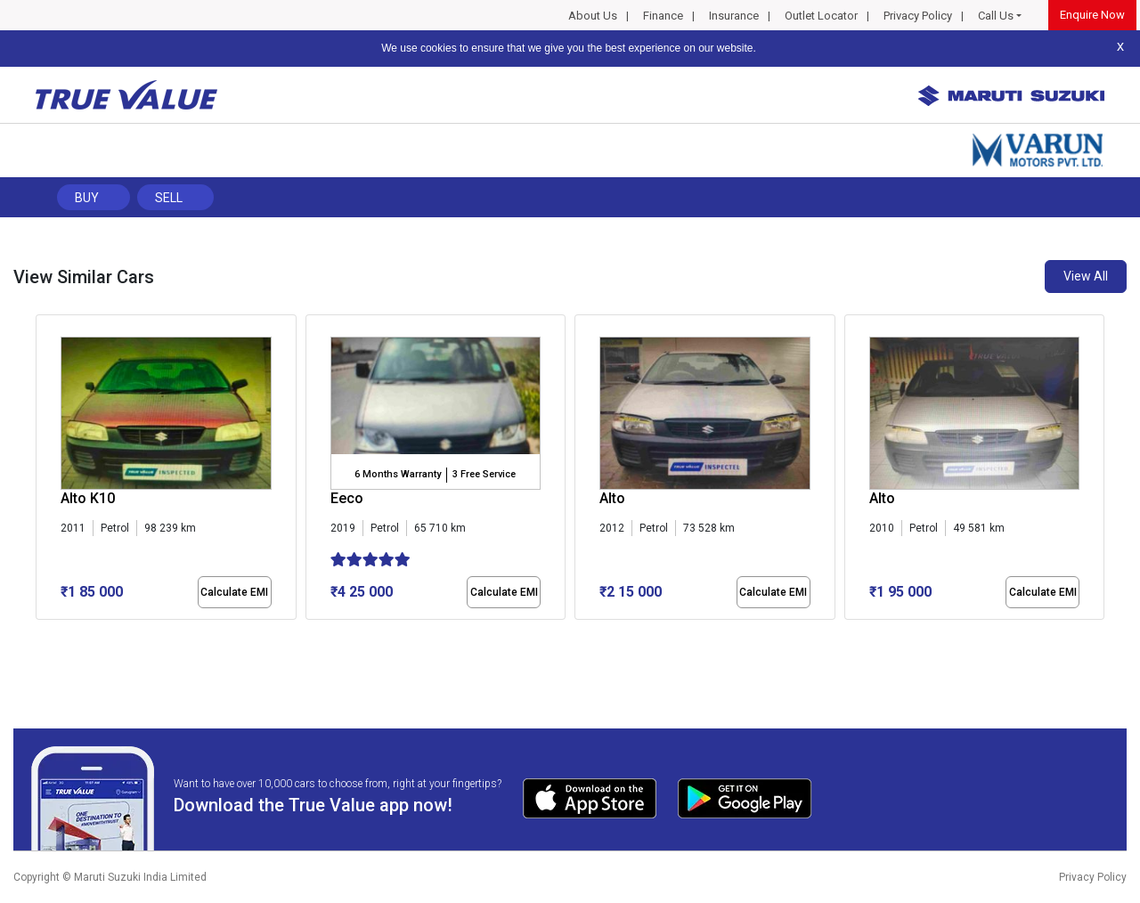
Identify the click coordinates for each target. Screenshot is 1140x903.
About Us (592, 15)
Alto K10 (88, 498)
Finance (663, 15)
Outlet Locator (821, 15)
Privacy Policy (918, 15)
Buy (87, 198)
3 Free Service (484, 474)
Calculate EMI (234, 592)
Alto (612, 498)
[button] (41, 635)
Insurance (734, 15)
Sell (169, 198)
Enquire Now (1092, 14)
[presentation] (45, 471)
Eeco (346, 498)
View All (1085, 276)
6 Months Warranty (397, 474)
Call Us (996, 15)
